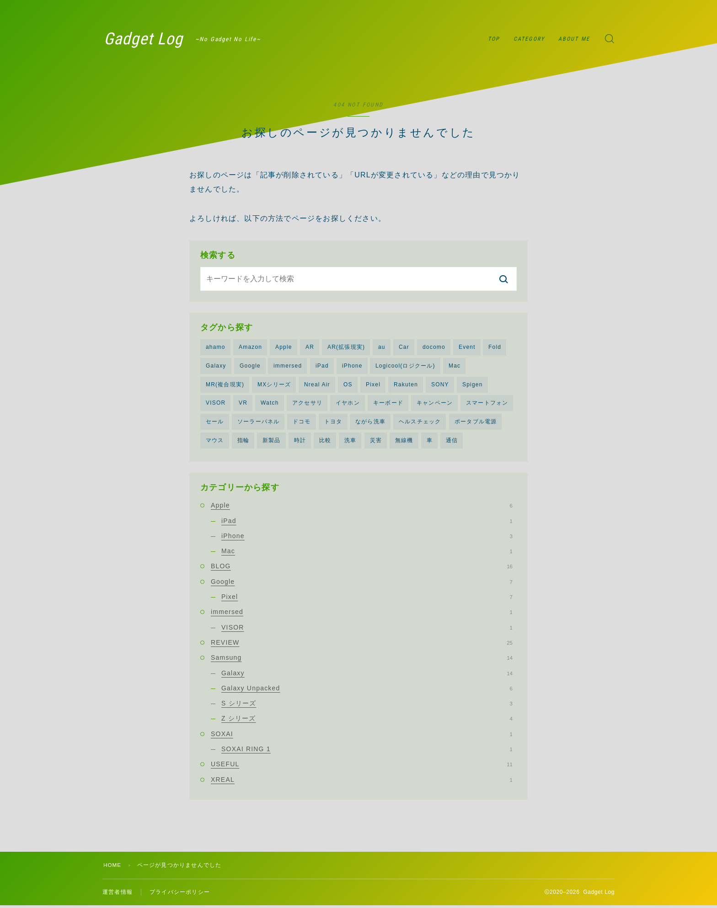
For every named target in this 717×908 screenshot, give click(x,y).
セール (215, 423)
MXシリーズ (274, 385)
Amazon (250, 347)
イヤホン (348, 404)
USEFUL (362, 766)
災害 (376, 441)
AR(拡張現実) (346, 347)
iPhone (352, 366)
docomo (434, 347)
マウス (215, 441)
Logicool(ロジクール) (405, 366)
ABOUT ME (574, 39)
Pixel (373, 385)
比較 (325, 441)
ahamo (215, 347)
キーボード (388, 404)
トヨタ (333, 423)
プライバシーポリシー (180, 894)
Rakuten (406, 385)
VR (243, 404)
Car (404, 347)
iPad (322, 366)
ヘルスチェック (420, 423)
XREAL (362, 781)
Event (467, 347)
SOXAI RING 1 (367, 751)
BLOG (362, 568)
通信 (452, 441)
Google (250, 366)
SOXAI (362, 735)
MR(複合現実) (225, 385)
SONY (440, 385)
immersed (287, 366)
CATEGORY (529, 39)
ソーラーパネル (258, 423)
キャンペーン (435, 404)
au (381, 347)
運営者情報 (117, 894)
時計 (300, 441)
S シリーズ (367, 705)
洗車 (350, 441)
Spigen (472, 385)
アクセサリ (307, 404)
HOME (112, 867)
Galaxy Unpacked (367, 690)
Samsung (362, 659)
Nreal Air (317, 385)
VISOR (215, 404)
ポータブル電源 (476, 423)
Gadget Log (148, 39)
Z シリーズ (367, 720)
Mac (454, 366)
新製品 (271, 441)
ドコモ (302, 423)
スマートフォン (487, 404)
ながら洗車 (370, 423)
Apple (283, 347)
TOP (494, 39)
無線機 (404, 441)
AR (309, 347)
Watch (270, 404)
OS (348, 385)
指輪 (243, 441)
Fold (494, 347)
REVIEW (362, 644)
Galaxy (216, 366)
